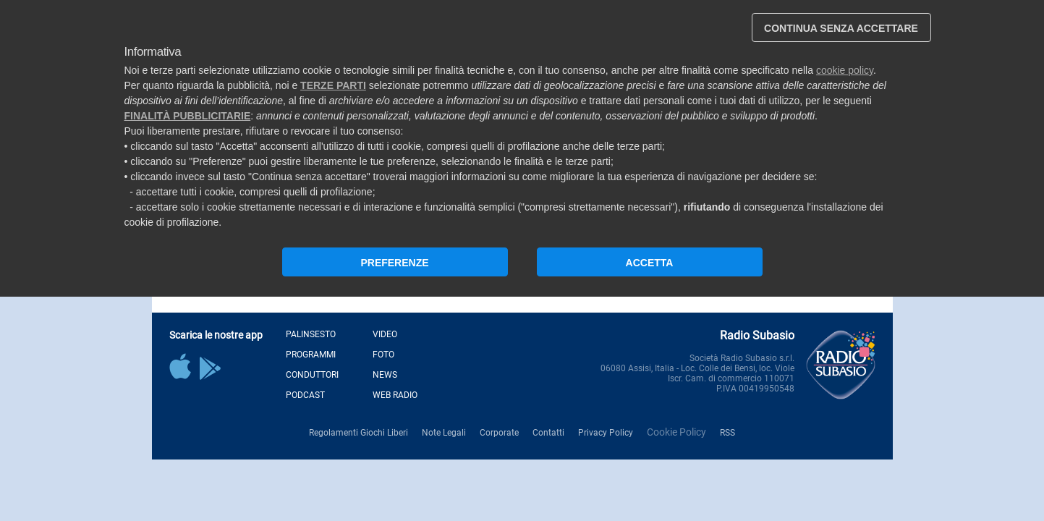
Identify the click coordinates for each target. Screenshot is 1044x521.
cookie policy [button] (844, 70)
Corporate (499, 433)
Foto (383, 354)
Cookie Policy (676, 432)
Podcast (305, 395)
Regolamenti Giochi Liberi (358, 433)
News (385, 374)
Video (385, 334)
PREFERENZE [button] (394, 262)
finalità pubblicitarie (187, 116)
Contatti (548, 433)
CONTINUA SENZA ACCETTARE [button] (841, 28)
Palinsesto (311, 334)
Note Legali (444, 433)
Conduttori (312, 374)
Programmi (311, 354)
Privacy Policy (605, 433)
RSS (727, 433)
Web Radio (395, 395)
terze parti (333, 85)
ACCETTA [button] (650, 262)
